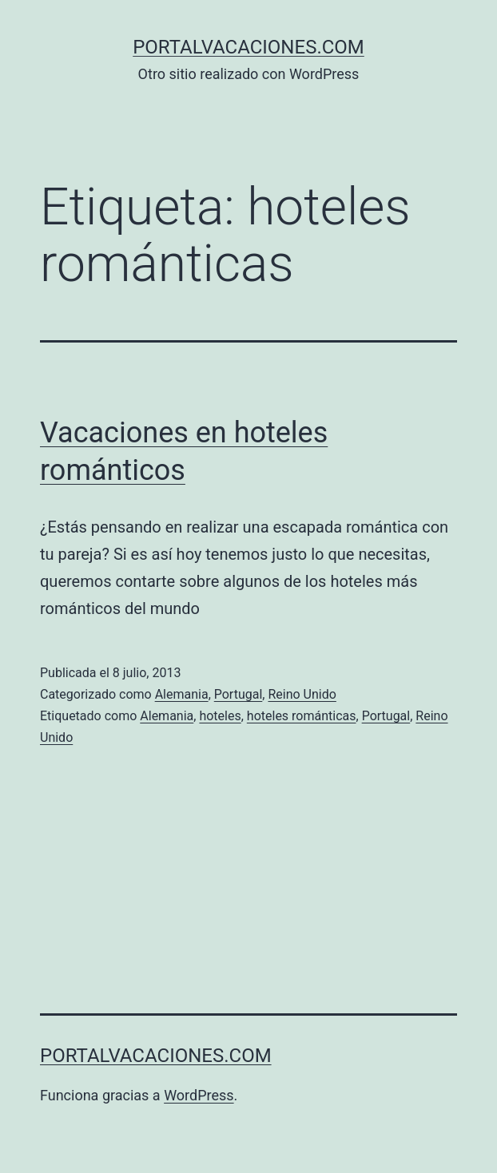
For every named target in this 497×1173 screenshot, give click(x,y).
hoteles (220, 715)
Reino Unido (302, 694)
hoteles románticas (301, 715)
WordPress (198, 1095)
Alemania (182, 694)
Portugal (238, 694)
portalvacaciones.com (248, 47)
